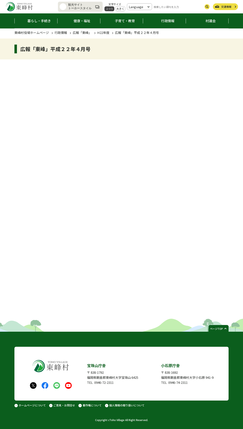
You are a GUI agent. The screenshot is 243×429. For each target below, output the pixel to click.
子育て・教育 (125, 20)
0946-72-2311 (104, 382)
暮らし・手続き (39, 20)
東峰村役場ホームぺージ (31, 32)
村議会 (211, 20)
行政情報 (167, 20)
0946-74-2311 (178, 382)
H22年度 (103, 32)
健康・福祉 (82, 20)
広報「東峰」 (82, 32)
